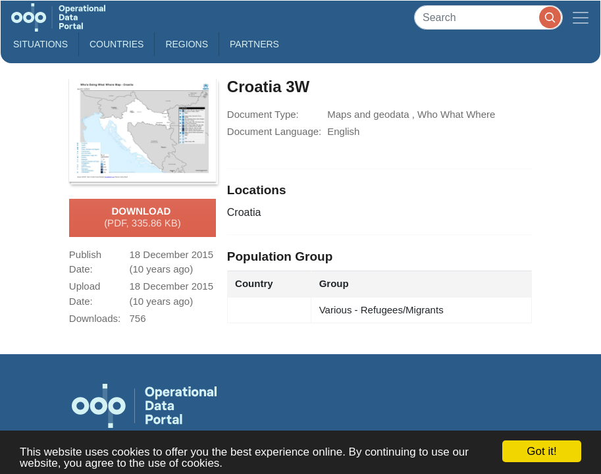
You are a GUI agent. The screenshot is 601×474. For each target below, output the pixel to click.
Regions (186, 44)
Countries (117, 44)
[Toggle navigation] (580, 17)
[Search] (488, 17)
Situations (40, 44)
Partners (254, 44)
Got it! (541, 451)
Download (142, 218)
